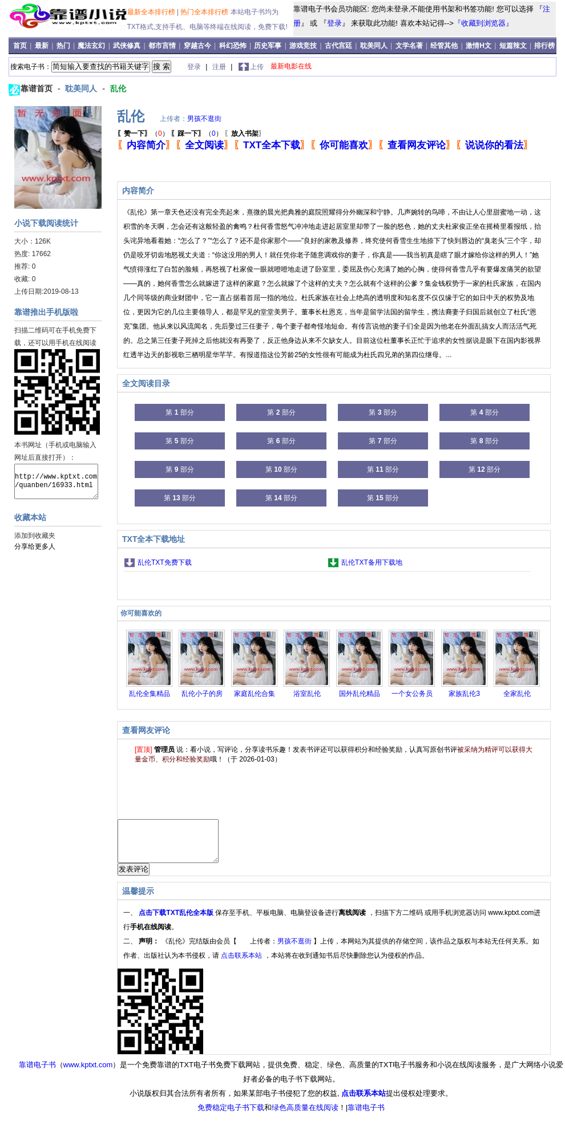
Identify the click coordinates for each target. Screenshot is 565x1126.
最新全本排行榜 (152, 12)
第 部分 (179, 412)
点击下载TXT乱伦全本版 (177, 921)
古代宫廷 (338, 46)
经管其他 (444, 46)
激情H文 (478, 46)
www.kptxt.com (88, 1073)
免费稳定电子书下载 (230, 1116)
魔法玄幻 (91, 46)
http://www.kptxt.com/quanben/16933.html (56, 481)
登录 (334, 23)
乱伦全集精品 (149, 694)
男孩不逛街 (204, 119)
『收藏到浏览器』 (483, 23)
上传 (257, 67)
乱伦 (118, 88)
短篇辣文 (513, 46)
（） (143, 133)
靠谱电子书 (37, 1073)
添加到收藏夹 (34, 536)
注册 (220, 67)
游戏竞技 (303, 46)
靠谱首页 (38, 88)
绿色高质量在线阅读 (305, 1116)
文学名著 (409, 46)
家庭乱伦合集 (254, 694)
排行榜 (544, 46)
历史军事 (267, 46)
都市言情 (162, 46)
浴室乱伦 (307, 694)
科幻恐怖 (233, 46)
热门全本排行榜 (205, 12)
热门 (64, 46)
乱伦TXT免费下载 (165, 562)
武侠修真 (126, 46)
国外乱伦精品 (359, 694)
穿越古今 (197, 46)
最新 (42, 46)
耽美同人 (374, 46)
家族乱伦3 (464, 694)
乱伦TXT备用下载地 (371, 562)
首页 (21, 46)
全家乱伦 (517, 694)
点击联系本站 (242, 964)
